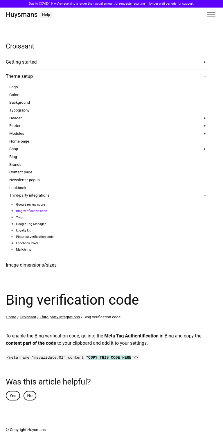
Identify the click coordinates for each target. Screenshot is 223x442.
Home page (19, 141)
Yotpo (20, 217)
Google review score (30, 204)
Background (19, 102)
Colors (15, 95)
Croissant (28, 317)
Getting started (21, 62)
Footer (14, 126)
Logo (13, 87)
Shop (13, 149)
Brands (15, 165)
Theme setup (19, 76)
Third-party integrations (29, 195)
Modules (16, 133)
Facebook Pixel (27, 243)
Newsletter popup (24, 180)
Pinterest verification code (34, 236)
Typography (19, 110)
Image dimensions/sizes (31, 265)
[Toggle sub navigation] (205, 62)
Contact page (20, 172)
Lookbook (17, 188)
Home (11, 317)
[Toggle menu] (211, 15)
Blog (13, 157)
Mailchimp (23, 249)
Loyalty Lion (24, 230)
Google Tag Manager (31, 224)
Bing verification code (31, 211)
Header (15, 118)
